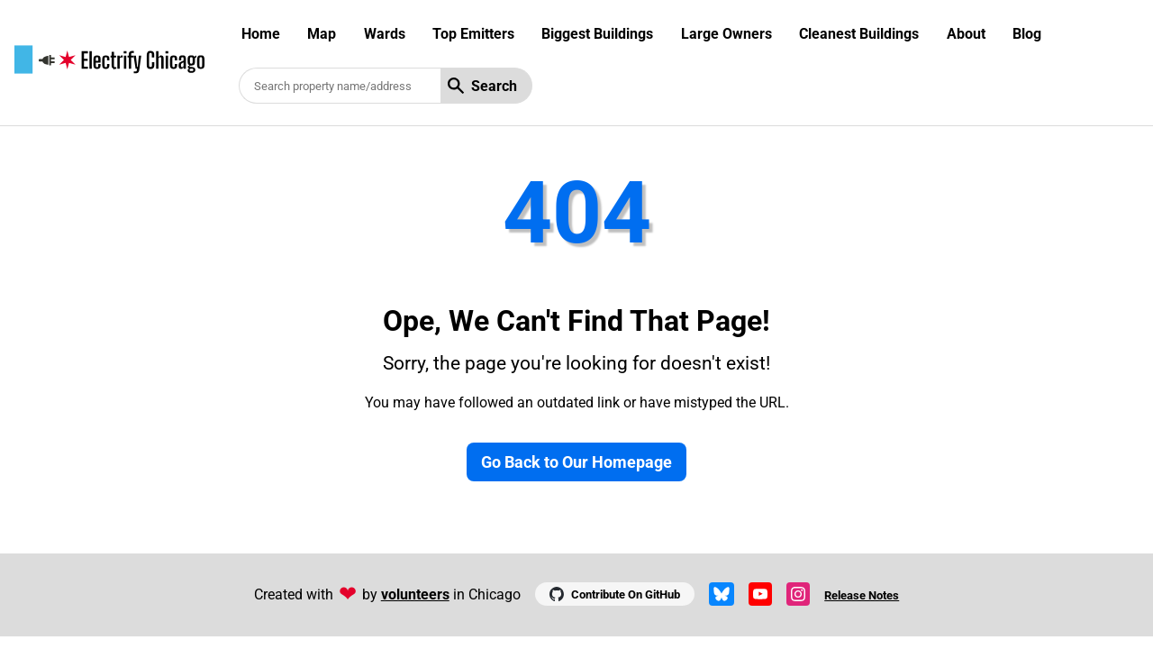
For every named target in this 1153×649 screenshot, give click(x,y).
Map (321, 33)
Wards (384, 33)
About (966, 33)
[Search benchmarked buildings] (339, 86)
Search (482, 86)
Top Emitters (473, 33)
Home (260, 33)
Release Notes (861, 595)
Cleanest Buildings (859, 33)
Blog (1026, 33)
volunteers (415, 594)
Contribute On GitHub (614, 594)
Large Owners (726, 33)
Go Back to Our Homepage (576, 461)
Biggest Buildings (597, 33)
